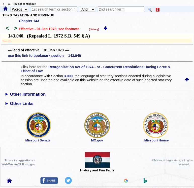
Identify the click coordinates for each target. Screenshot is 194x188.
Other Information (28, 94)
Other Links (22, 103)
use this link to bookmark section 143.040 (44, 56)
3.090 (68, 76)
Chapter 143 (29, 21)
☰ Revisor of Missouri (21, 4)
